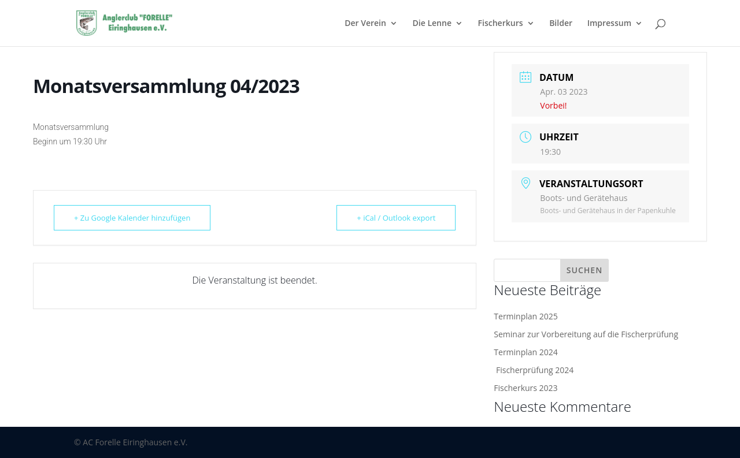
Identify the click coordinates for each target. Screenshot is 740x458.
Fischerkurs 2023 (525, 387)
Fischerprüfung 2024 (534, 369)
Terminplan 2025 (526, 316)
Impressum (609, 23)
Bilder (560, 23)
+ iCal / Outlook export (396, 218)
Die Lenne (432, 23)
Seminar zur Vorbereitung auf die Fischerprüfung (586, 334)
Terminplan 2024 (526, 352)
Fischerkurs (500, 23)
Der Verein (365, 23)
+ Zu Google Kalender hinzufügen (132, 218)
